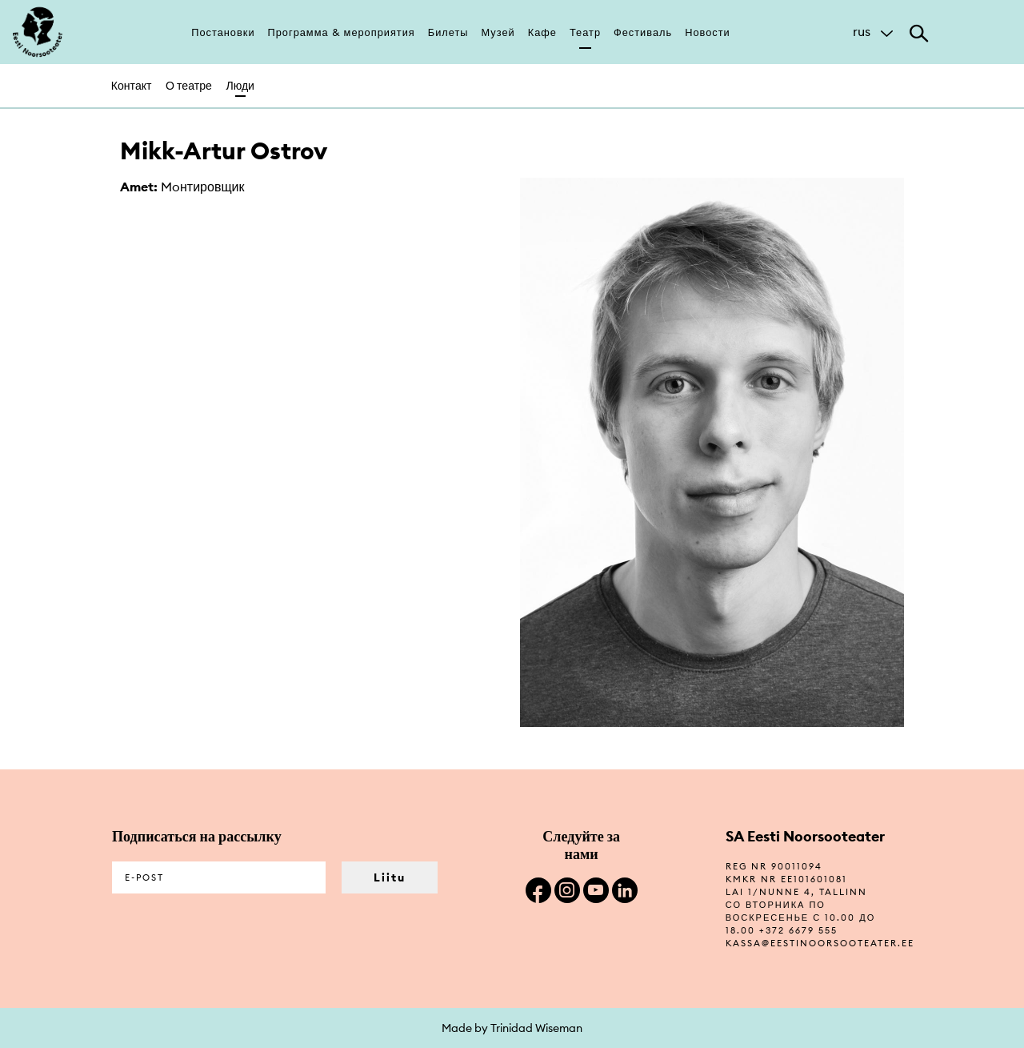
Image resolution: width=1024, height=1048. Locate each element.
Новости (707, 32)
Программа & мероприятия (341, 32)
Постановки (222, 32)
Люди (240, 85)
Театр (585, 32)
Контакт (131, 85)
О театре (189, 85)
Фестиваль (643, 32)
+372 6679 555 (798, 930)
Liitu (390, 877)
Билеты (448, 32)
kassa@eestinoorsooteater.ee (820, 943)
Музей (498, 32)
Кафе (542, 32)
